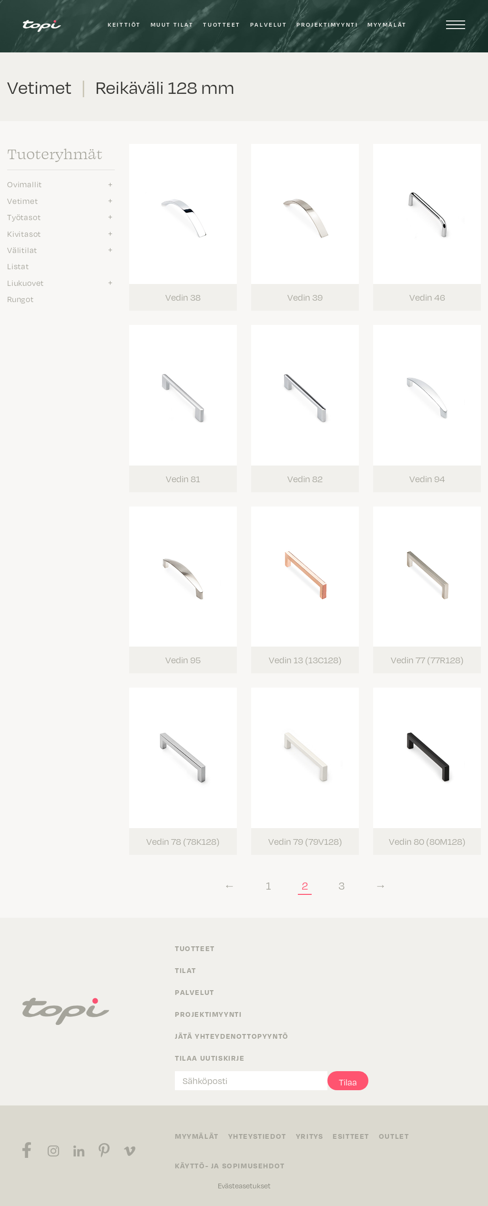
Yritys (310, 1135)
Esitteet (351, 1135)
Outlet (394, 1135)
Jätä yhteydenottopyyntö (232, 1035)
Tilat (185, 969)
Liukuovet (25, 282)
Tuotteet (221, 24)
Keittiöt (124, 24)
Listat (18, 266)
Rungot (20, 299)
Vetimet (22, 200)
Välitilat (22, 249)
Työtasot (24, 217)
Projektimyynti (327, 24)
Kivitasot (24, 233)
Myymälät (387, 24)
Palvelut (268, 24)
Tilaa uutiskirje (210, 1057)
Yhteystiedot (257, 1135)
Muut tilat (172, 24)
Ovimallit (24, 184)
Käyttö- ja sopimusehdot (230, 1165)
